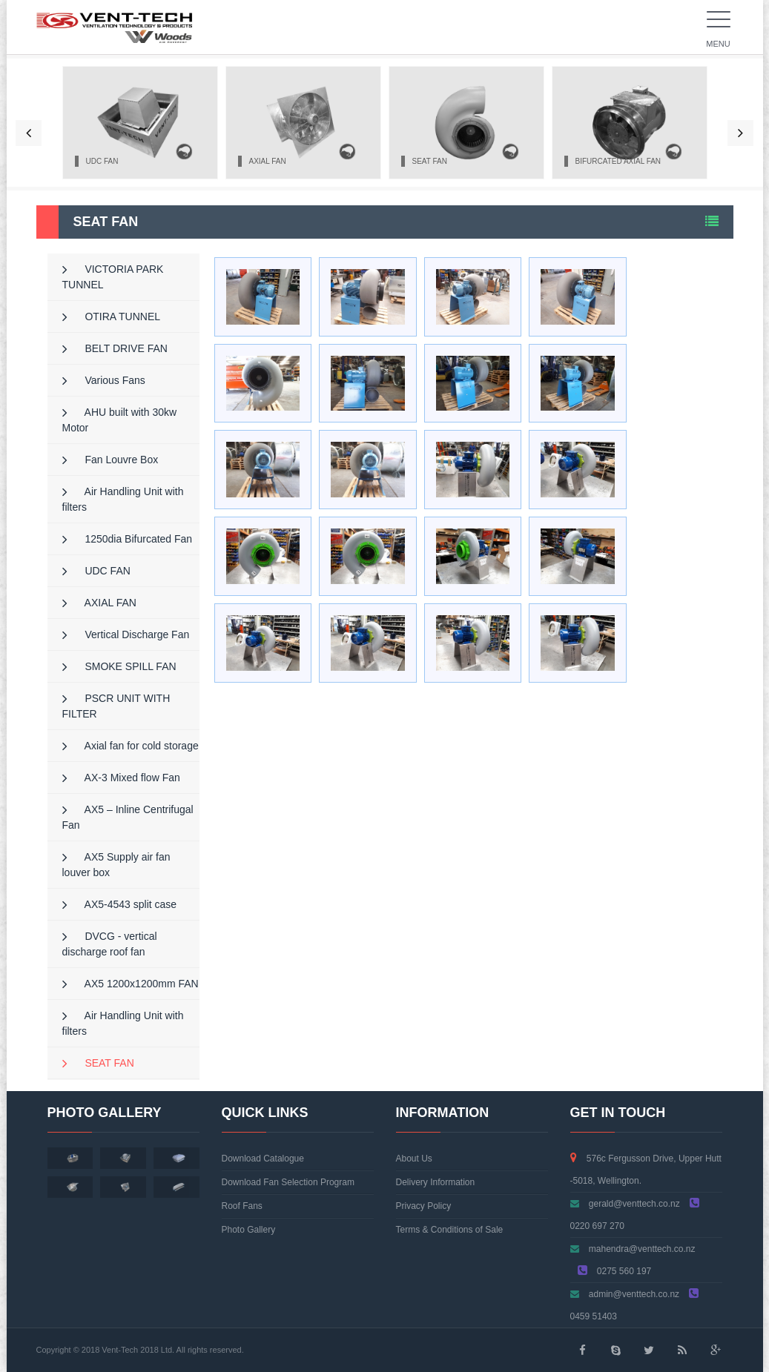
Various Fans (103, 380)
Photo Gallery (249, 1229)
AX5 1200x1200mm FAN (130, 984)
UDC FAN (96, 571)
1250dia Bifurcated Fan (127, 539)
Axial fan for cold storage (130, 746)
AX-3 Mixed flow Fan (121, 777)
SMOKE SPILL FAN (119, 666)
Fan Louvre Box (110, 459)
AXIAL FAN (99, 603)
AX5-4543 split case (119, 904)
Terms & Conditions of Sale (450, 1229)
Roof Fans (242, 1206)
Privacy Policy (424, 1206)
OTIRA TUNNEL (111, 316)
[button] (29, 133)
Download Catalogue (263, 1158)
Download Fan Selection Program (288, 1182)
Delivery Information (435, 1182)
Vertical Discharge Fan (126, 634)
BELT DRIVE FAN (115, 348)
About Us (414, 1158)
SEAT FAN (98, 1063)
